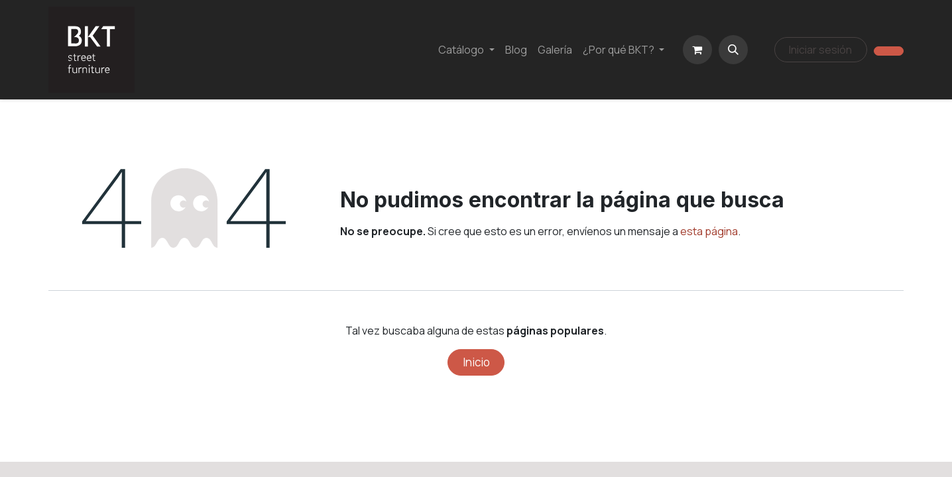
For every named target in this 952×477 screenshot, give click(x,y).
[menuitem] (466, 49)
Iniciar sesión (820, 49)
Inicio (476, 362)
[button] (733, 49)
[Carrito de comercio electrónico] (697, 49)
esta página (709, 231)
